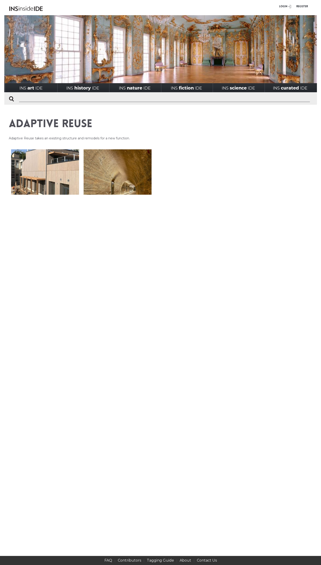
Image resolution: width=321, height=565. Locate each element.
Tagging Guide (160, 560)
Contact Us (207, 560)
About (185, 560)
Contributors (129, 560)
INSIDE (31, 88)
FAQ (108, 560)
